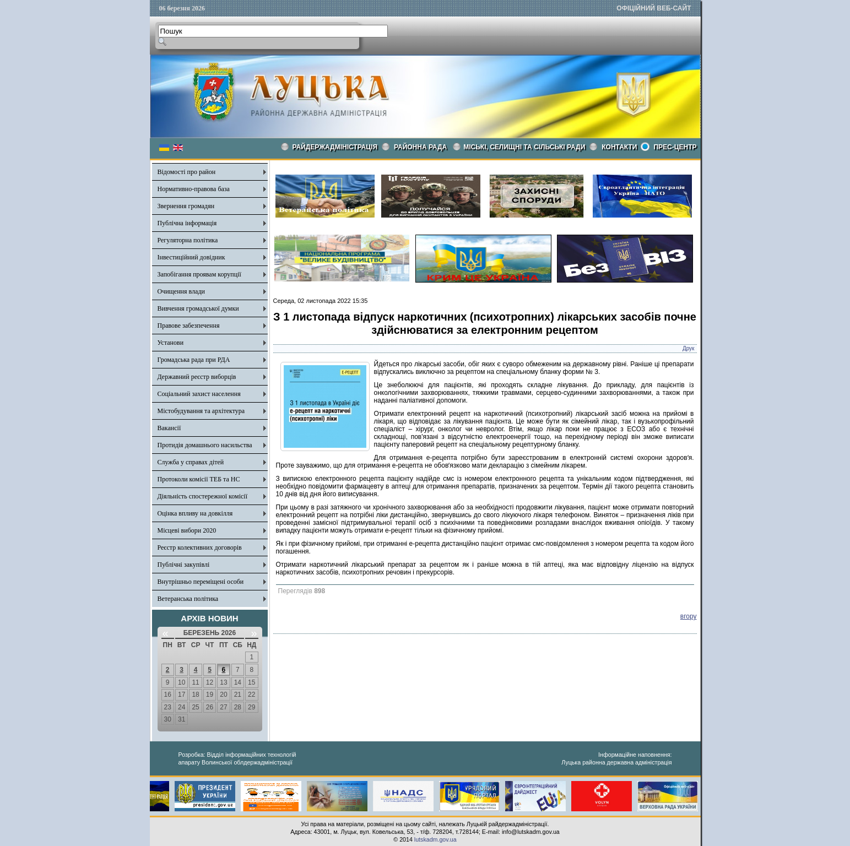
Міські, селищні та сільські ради (524, 147)
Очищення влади (181, 291)
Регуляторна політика (188, 240)
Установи (171, 342)
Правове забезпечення (189, 325)
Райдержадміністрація (335, 147)
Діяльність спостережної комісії (203, 496)
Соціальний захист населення (199, 394)
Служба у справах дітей (191, 462)
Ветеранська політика (188, 599)
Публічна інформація (187, 223)
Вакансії (169, 428)
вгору (688, 616)
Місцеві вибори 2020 (187, 530)
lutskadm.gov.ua (435, 839)
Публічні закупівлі (184, 564)
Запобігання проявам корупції (199, 274)
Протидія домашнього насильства (205, 445)
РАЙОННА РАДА (420, 147)
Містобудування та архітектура (201, 411)
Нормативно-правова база (194, 189)
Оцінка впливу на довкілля (195, 513)
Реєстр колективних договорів (200, 547)
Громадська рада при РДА (194, 360)
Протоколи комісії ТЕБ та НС (199, 479)
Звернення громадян (186, 206)
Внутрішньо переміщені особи (201, 581)
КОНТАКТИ (619, 147)
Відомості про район (187, 172)
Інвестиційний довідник (191, 257)
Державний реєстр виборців (197, 377)
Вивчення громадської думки (198, 308)
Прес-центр (674, 147)
